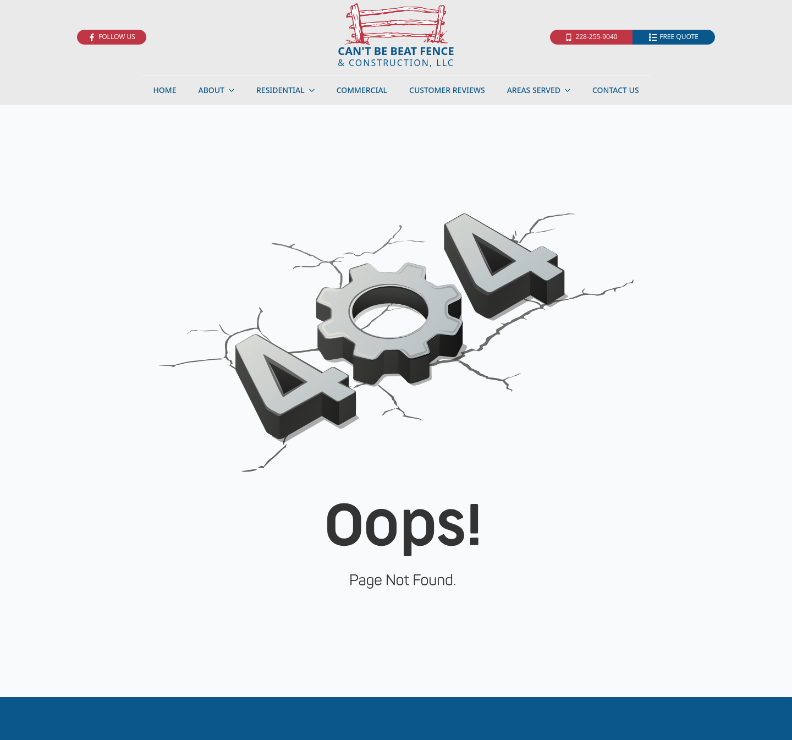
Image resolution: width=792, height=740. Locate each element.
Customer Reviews (447, 90)
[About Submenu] (234, 90)
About (211, 90)
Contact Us (615, 90)
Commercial (362, 90)
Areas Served (533, 90)
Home (164, 90)
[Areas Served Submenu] (570, 90)
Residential (280, 90)
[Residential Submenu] (315, 90)
